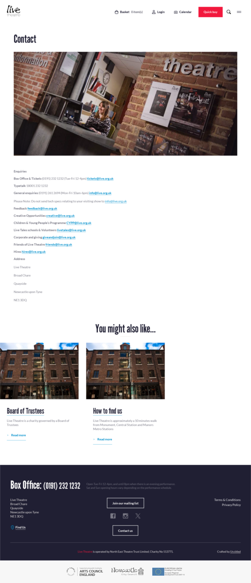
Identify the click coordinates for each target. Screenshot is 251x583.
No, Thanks (148, 294)
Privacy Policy (129, 281)
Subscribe (115, 294)
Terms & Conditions (111, 302)
